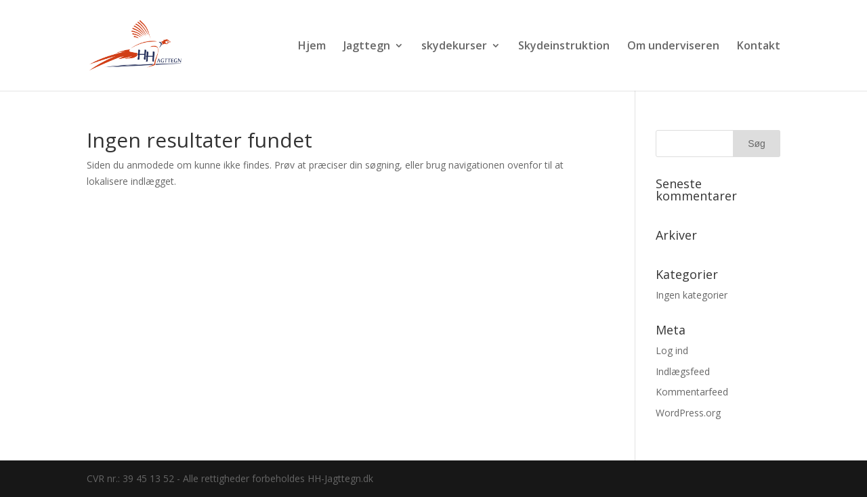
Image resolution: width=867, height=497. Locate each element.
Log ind (672, 350)
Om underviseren (673, 47)
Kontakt (758, 47)
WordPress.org (688, 412)
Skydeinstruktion (564, 47)
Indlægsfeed (683, 371)
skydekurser (454, 47)
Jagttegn (366, 47)
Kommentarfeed (692, 391)
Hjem (312, 47)
